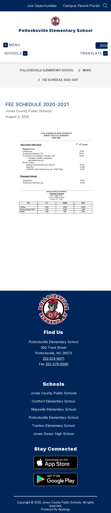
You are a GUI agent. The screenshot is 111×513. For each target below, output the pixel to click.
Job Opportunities (42, 6)
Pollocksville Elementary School (47, 70)
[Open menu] (11, 45)
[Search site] (105, 5)
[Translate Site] (93, 53)
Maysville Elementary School (53, 409)
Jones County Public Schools (54, 393)
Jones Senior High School (53, 434)
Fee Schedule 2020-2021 (60, 80)
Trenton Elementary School (53, 426)
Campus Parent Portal (81, 6)
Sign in (104, 45)
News (87, 70)
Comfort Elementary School (53, 401)
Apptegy (64, 509)
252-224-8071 (53, 358)
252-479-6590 (57, 364)
